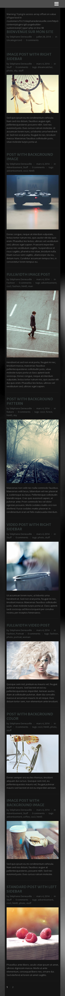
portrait (18, 637)
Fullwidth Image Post (28, 274)
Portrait (20, 633)
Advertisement (14, 167)
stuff (21, 70)
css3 (25, 170)
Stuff (9, 67)
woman (27, 637)
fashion (16, 286)
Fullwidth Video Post (28, 625)
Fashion (11, 282)
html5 (31, 170)
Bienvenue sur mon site (30, 32)
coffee (26, 816)
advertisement (14, 170)
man (30, 286)
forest (49, 411)
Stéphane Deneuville (21, 36)
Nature (10, 411)
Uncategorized (14, 40)
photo (10, 70)
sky (16, 70)
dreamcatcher (45, 67)
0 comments (32, 40)
